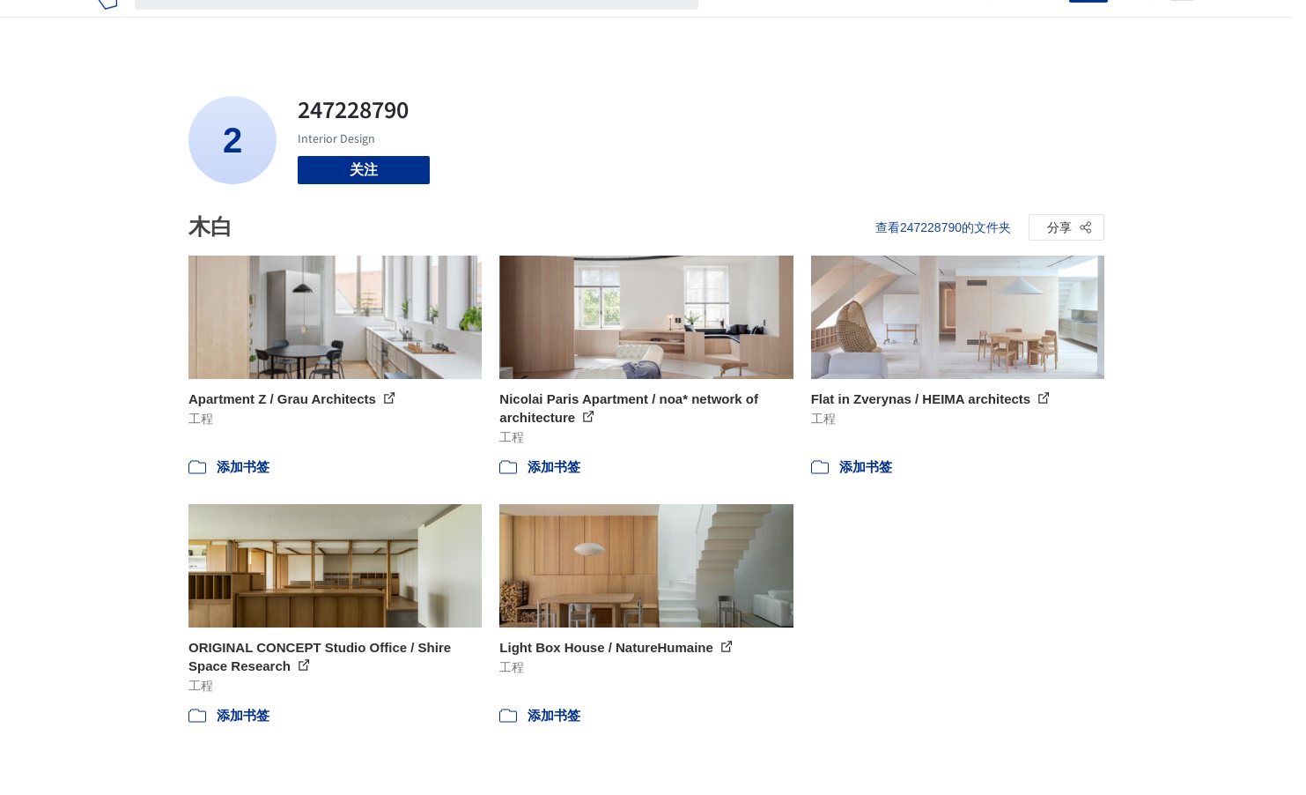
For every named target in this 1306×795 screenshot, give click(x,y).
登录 (1044, 24)
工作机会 (871, 24)
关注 (364, 169)
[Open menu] (1182, 25)
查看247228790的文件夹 (943, 227)
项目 (730, 24)
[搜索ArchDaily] (430, 24)
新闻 (815, 24)
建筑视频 (941, 24)
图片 (772, 24)
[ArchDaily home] (107, 24)
